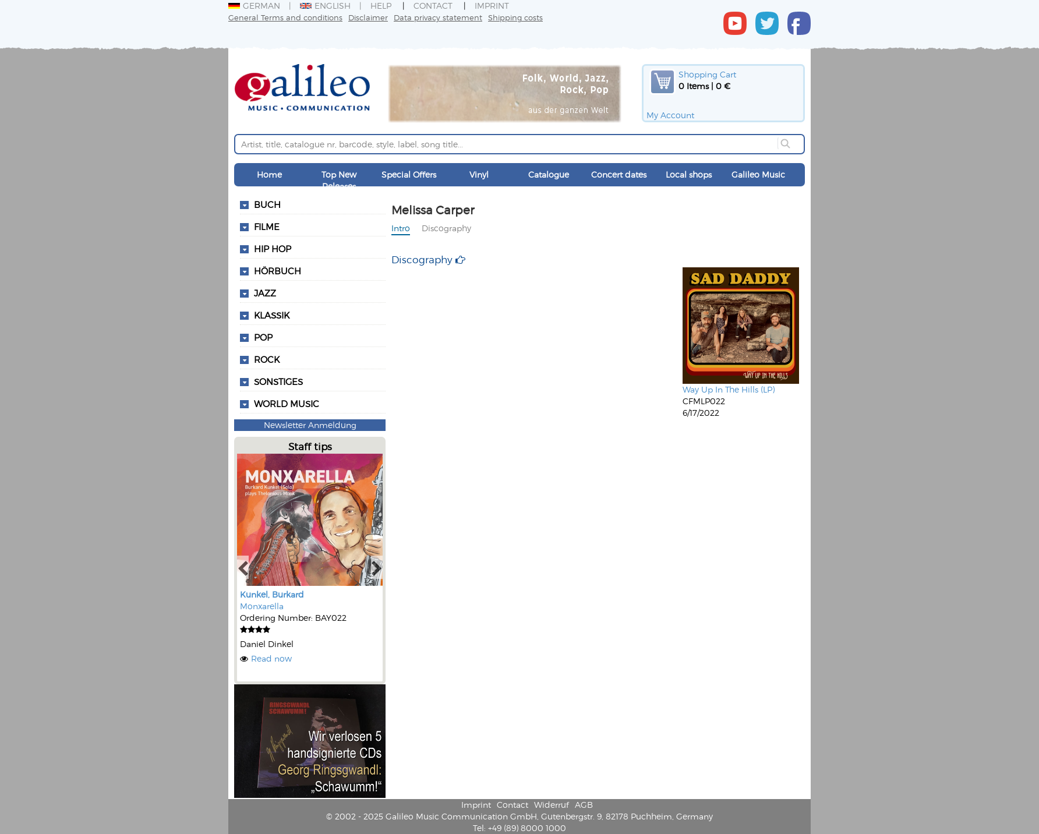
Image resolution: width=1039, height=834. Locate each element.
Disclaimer (368, 17)
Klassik (271, 315)
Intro (400, 228)
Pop (263, 337)
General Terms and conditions (285, 17)
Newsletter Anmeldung (310, 425)
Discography (446, 228)
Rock (267, 359)
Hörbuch (277, 271)
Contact (433, 5)
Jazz (265, 293)
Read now (271, 658)
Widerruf (551, 805)
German (254, 5)
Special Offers (408, 174)
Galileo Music (758, 174)
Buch (267, 204)
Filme (267, 226)
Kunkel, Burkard (272, 594)
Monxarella (262, 606)
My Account (670, 115)
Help (380, 5)
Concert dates (618, 174)
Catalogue (548, 174)
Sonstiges (278, 381)
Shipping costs (515, 17)
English (325, 5)
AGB (584, 805)
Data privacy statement (438, 17)
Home (269, 174)
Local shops (689, 174)
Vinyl (479, 174)
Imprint (492, 5)
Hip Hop (272, 248)
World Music (286, 403)
